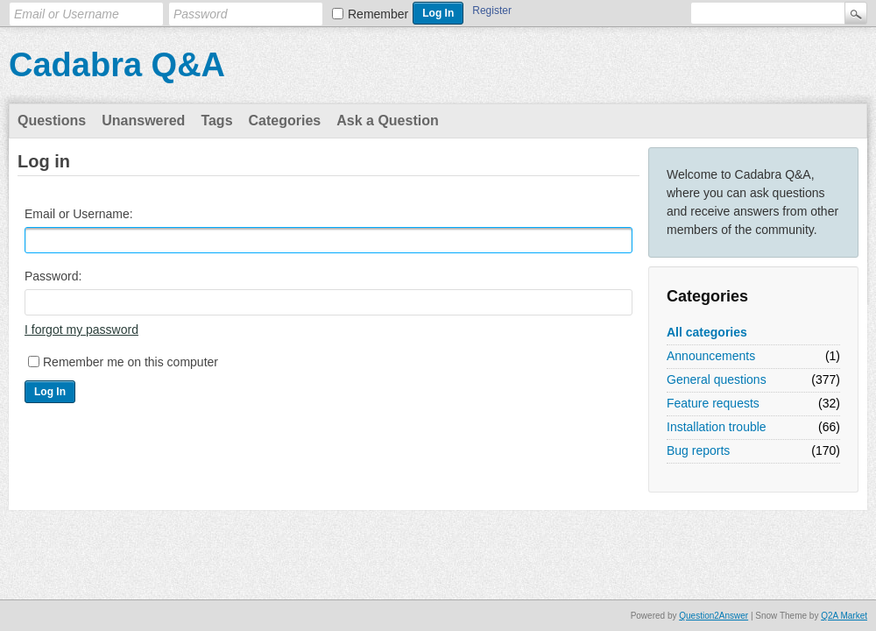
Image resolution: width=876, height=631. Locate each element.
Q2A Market (844, 615)
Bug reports (698, 450)
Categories (285, 120)
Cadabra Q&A (117, 64)
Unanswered (143, 120)
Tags (216, 120)
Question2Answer (713, 615)
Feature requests (713, 403)
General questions (716, 379)
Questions (52, 120)
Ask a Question (387, 120)
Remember (378, 14)
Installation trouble (716, 427)
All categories (707, 332)
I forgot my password (81, 330)
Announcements (711, 356)
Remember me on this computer (130, 362)
